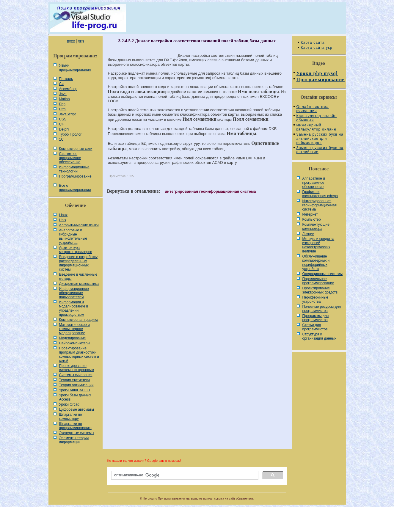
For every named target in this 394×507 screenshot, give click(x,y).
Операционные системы (322, 274)
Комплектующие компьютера (315, 226)
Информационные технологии (74, 169)
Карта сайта (313, 42)
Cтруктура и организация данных (319, 336)
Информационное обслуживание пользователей (74, 293)
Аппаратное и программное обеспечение (313, 182)
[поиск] (184, 475)
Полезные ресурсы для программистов (321, 308)
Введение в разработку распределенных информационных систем (78, 263)
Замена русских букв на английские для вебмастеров (319, 138)
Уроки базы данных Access (75, 397)
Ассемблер (68, 89)
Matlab (64, 99)
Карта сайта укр (316, 47)
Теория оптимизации (76, 385)
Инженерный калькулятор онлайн (316, 127)
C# (61, 124)
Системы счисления (75, 375)
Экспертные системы (76, 433)
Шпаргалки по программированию (75, 426)
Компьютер (311, 219)
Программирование (75, 176)
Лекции (308, 234)
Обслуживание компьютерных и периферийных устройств (316, 262)
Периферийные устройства (315, 299)
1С (61, 139)
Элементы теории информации (74, 440)
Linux (63, 215)
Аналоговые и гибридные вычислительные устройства (73, 236)
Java (63, 94)
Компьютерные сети (75, 149)
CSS (63, 119)
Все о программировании (75, 187)
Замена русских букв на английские (319, 150)
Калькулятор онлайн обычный (316, 118)
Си (61, 84)
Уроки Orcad (69, 404)
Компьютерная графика (78, 320)
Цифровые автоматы (76, 409)
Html (63, 109)
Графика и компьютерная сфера (320, 194)
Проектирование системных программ (76, 368)
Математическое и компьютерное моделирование (74, 329)
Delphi (64, 129)
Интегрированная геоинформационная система (319, 205)
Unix (62, 220)
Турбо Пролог (70, 134)
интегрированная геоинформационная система (210, 191)
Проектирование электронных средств (320, 290)
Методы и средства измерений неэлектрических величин (318, 245)
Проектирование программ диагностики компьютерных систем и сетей (79, 354)
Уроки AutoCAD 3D (74, 390)
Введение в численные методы (78, 276)
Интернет (310, 214)
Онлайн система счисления (312, 109)
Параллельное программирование (318, 281)
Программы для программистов (315, 318)
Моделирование (72, 338)
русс (71, 41)
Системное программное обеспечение (70, 158)
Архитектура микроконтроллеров (75, 250)
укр (81, 41)
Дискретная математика (79, 284)
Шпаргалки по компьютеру (70, 416)
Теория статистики (74, 380)
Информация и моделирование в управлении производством (73, 308)
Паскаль (66, 79)
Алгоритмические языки (79, 225)
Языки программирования (75, 67)
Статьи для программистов (315, 327)
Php (62, 104)
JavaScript (67, 114)
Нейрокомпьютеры (74, 343)
